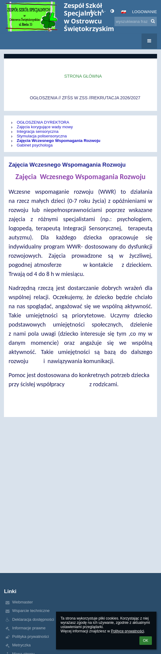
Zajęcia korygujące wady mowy (45, 127)
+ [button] (92, 11)
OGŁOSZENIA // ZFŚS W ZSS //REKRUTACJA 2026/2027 (85, 97)
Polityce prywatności (127, 631)
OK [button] (145, 640)
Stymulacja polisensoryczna (42, 136)
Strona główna (83, 76)
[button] (123, 12)
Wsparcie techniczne (31, 610)
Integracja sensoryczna (37, 131)
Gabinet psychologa (35, 145)
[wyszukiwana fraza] (135, 21)
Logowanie (144, 11)
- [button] (102, 11)
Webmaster (22, 602)
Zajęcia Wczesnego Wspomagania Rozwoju (58, 140)
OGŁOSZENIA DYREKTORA (43, 122)
